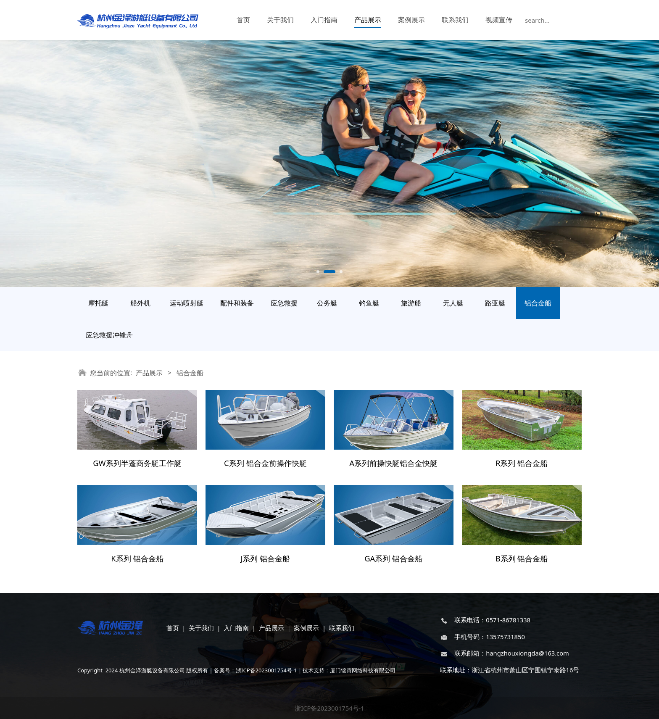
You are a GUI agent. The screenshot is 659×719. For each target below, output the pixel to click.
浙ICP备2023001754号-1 (329, 708)
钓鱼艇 (369, 303)
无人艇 (453, 303)
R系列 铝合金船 (522, 463)
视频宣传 (498, 19)
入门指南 (324, 19)
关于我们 (280, 19)
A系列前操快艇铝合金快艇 (393, 463)
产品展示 (367, 19)
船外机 (140, 303)
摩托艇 (98, 303)
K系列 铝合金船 (137, 558)
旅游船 (411, 303)
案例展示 (411, 19)
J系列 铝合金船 (265, 558)
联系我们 (455, 19)
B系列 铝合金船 (522, 558)
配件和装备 (237, 303)
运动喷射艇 (186, 303)
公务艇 (327, 303)
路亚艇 (495, 303)
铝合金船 (538, 303)
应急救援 (284, 303)
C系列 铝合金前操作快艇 (265, 463)
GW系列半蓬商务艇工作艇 (137, 463)
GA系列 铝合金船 (393, 558)
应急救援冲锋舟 (109, 335)
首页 (243, 19)
